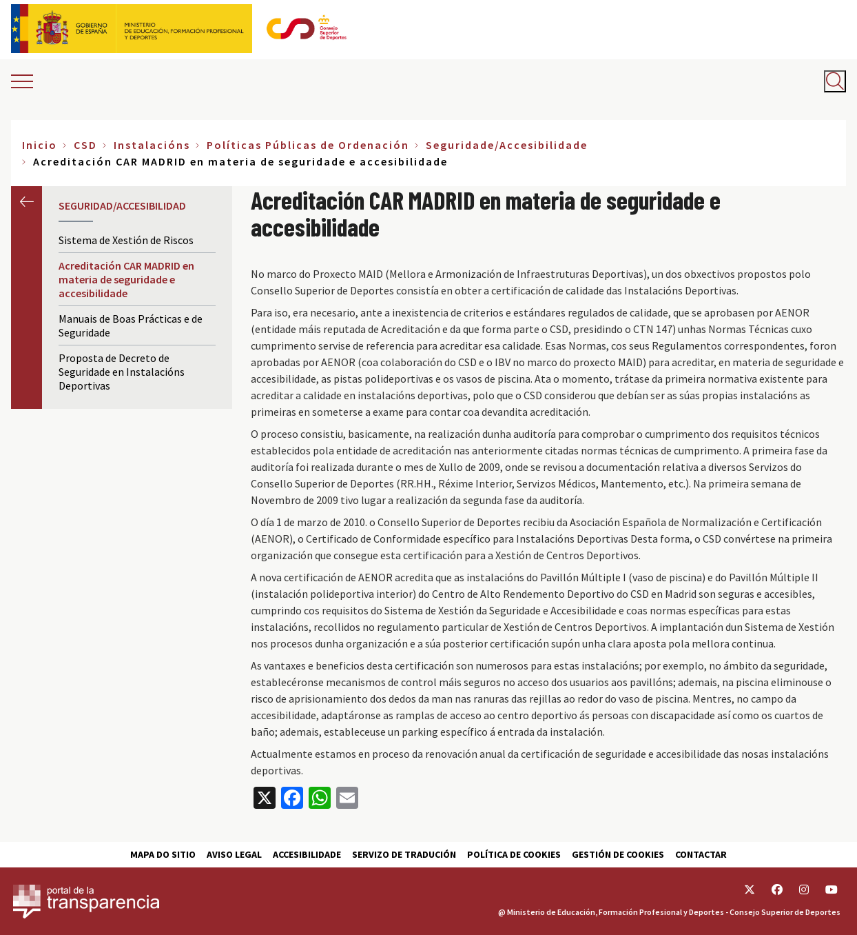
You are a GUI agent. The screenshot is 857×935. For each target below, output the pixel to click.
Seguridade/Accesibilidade (507, 145)
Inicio (39, 145)
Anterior (26, 201)
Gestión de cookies (618, 854)
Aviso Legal (234, 854)
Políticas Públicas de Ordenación (308, 145)
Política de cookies (514, 854)
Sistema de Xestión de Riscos (126, 240)
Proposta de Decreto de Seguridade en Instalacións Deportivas (122, 371)
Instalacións (152, 145)
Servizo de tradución (404, 854)
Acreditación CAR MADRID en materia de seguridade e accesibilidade (126, 279)
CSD (85, 145)
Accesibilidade (307, 854)
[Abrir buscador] (835, 81)
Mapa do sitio (163, 854)
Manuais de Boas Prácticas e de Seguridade (131, 325)
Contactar (701, 854)
